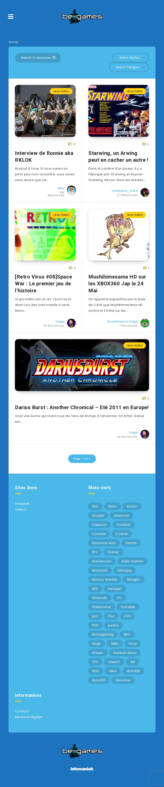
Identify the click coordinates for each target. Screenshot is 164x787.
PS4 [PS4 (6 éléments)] (111, 619)
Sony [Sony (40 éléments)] (132, 646)
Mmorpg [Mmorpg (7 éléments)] (124, 573)
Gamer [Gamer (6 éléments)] (113, 555)
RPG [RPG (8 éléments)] (127, 637)
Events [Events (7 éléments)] (131, 546)
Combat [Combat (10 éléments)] (124, 527)
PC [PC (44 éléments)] (119, 600)
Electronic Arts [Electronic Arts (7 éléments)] (104, 546)
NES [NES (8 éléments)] (95, 591)
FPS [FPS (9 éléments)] (95, 555)
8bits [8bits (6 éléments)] (112, 509)
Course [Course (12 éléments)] (122, 536)
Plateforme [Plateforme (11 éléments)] (101, 610)
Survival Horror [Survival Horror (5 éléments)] (125, 655)
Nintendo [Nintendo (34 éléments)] (99, 600)
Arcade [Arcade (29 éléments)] (98, 518)
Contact (22, 714)
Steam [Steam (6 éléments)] (97, 655)
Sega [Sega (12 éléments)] (96, 646)
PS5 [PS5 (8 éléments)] (127, 619)
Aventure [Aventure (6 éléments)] (121, 518)
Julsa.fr (20, 512)
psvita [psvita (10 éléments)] (113, 628)
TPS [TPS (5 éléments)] (95, 665)
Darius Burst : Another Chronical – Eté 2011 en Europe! (82, 410)
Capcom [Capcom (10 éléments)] (99, 527)
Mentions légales (29, 720)
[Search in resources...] (38, 58)
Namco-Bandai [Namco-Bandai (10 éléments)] (104, 582)
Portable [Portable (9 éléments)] (128, 610)
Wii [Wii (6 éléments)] (132, 665)
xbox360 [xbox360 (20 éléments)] (98, 683)
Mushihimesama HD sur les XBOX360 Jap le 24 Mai (117, 286)
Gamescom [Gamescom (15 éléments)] (101, 564)
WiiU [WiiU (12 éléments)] (95, 674)
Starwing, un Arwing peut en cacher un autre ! (118, 157)
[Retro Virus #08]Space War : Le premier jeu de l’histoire (43, 286)
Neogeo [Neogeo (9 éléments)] (133, 582)
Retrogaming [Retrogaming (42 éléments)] (103, 637)
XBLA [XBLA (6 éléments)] (113, 674)
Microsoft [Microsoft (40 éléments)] (100, 573)
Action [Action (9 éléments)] (132, 509)
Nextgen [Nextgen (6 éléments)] (115, 591)
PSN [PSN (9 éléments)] (95, 628)
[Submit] (55, 57)
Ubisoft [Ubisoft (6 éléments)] (114, 665)
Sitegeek (22, 506)
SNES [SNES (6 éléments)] (115, 646)
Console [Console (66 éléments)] (99, 536)
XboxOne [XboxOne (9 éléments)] (123, 683)
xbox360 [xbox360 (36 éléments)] (133, 674)
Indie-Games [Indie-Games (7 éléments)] (132, 564)
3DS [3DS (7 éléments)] (95, 509)
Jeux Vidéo (61, 91)
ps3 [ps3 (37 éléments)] (95, 619)
